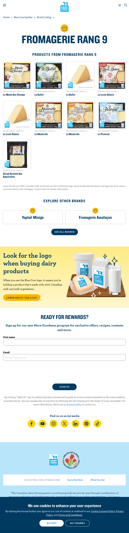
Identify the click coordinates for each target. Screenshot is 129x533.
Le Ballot (39, 94)
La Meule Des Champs (14, 94)
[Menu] (4, 5)
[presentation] (64, 372)
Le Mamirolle (41, 134)
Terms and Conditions (70, 515)
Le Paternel (103, 134)
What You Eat (98, 479)
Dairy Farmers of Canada (64, 6)
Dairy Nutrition (75, 479)
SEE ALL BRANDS (64, 232)
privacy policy (74, 404)
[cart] (119, 5)
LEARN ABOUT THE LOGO (21, 297)
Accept (52, 523)
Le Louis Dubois (106, 94)
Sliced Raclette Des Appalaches (12, 175)
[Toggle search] (126, 5)
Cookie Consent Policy (103, 511)
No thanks (77, 523)
